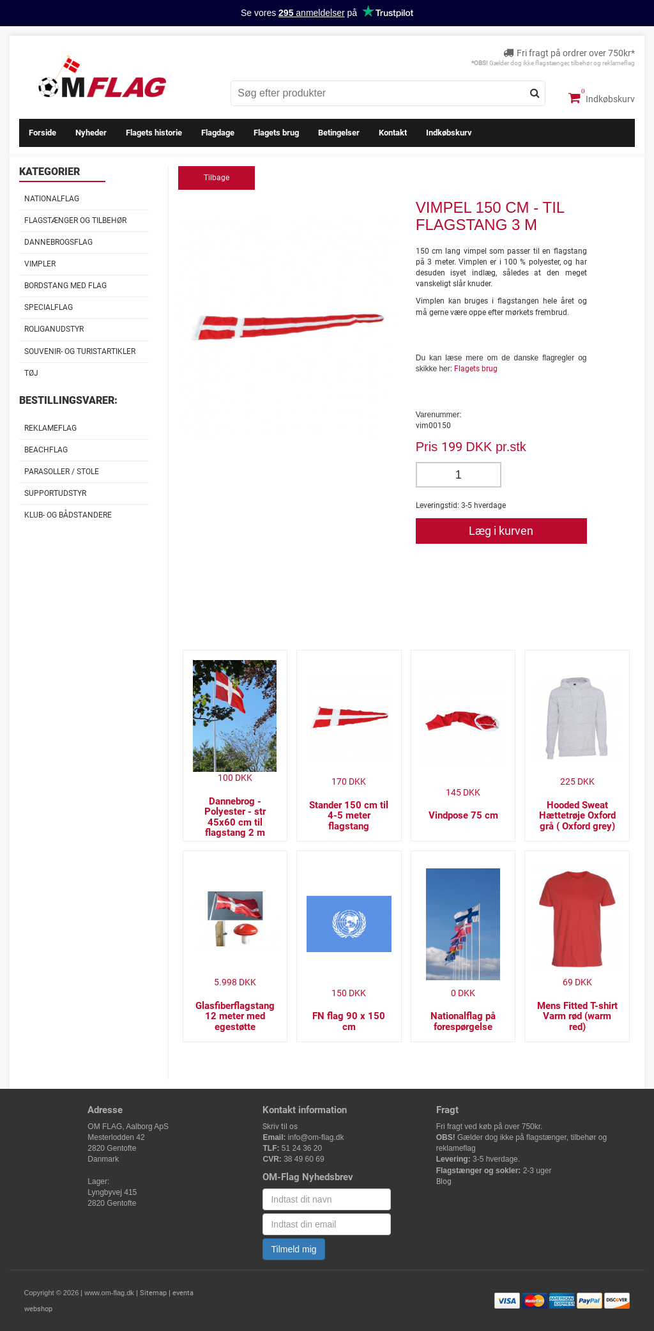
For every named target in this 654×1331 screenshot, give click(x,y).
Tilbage (216, 177)
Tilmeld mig (293, 1249)
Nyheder (91, 132)
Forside (42, 132)
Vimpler (40, 263)
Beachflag (46, 449)
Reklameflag (50, 428)
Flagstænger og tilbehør (75, 220)
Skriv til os (280, 1126)
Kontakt (393, 132)
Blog (444, 1181)
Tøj (31, 373)
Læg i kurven (501, 530)
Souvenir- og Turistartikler (79, 351)
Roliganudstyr (54, 329)
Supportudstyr (55, 493)
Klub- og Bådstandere (68, 515)
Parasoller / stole (61, 471)
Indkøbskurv (601, 97)
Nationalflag (51, 198)
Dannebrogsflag (58, 242)
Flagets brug (276, 132)
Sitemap (153, 1293)
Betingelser (339, 132)
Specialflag (48, 307)
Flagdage (217, 132)
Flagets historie (154, 132)
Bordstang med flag (65, 285)
